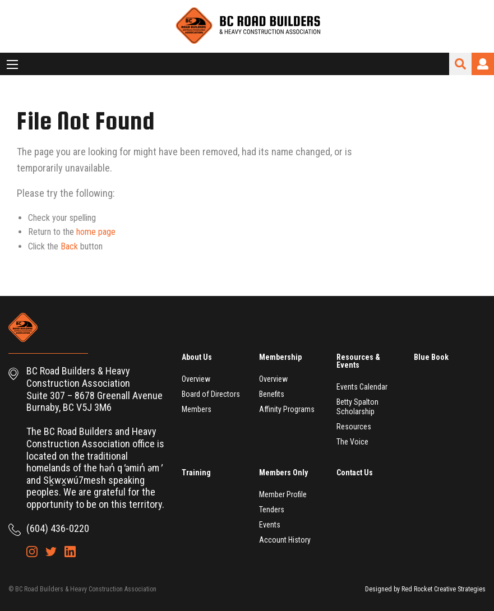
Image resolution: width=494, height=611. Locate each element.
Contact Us (354, 472)
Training (196, 472)
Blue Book (431, 357)
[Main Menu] (12, 64)
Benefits (271, 394)
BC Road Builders (247, 26)
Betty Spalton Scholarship (357, 406)
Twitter (51, 551)
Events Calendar (361, 386)
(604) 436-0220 (57, 528)
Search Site (460, 64)
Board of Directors (211, 394)
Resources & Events (358, 361)
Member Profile (283, 494)
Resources (353, 426)
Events (269, 524)
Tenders (271, 509)
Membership (280, 357)
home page (96, 231)
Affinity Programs (287, 409)
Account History (285, 539)
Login (483, 64)
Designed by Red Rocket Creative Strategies (425, 589)
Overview (196, 378)
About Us (197, 357)
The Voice (352, 441)
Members (196, 409)
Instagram (32, 551)
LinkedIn (70, 551)
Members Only (283, 472)
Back (69, 246)
